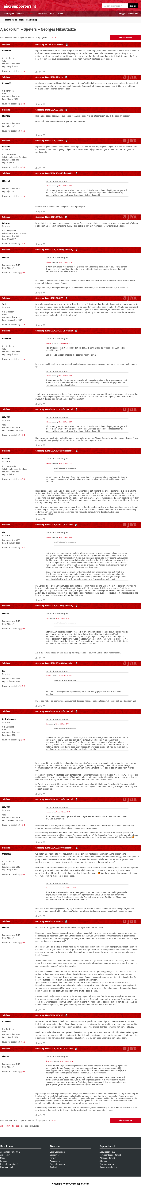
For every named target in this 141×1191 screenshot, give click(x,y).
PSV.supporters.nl (107, 1158)
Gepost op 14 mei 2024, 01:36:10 (49, 409)
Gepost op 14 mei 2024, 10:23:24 (49, 606)
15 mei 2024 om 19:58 (66, 1061)
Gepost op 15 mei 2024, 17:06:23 (49, 921)
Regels (21, 20)
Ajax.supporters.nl (107, 1152)
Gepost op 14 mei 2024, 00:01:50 (49, 298)
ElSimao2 (6, 116)
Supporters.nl (107, 1146)
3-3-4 (23, 547)
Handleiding (31, 20)
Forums (30, 14)
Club (52, 14)
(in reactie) (68, 173)
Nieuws (20, 14)
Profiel (60, 14)
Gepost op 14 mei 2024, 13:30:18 (49, 711)
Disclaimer (54, 1155)
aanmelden (133, 14)
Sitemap (103, 1161)
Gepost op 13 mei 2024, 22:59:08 (49, 141)
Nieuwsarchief (6, 1167)
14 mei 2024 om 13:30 (69, 888)
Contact (53, 1167)
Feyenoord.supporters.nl (110, 1155)
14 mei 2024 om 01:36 (65, 463)
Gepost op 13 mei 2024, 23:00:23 (49, 173)
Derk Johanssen (9, 719)
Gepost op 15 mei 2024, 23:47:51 (48, 1049)
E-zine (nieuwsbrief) (9, 1164)
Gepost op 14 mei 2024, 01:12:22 (48, 331)
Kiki (3, 532)
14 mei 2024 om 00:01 (63, 812)
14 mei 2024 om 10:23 (65, 676)
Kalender (4, 1161)
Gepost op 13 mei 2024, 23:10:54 (49, 217)
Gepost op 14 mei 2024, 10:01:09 (49, 451)
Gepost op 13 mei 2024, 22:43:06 (49, 110)
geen (23, 71)
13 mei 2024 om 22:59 (65, 186)
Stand (2, 1158)
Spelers (30, 29)
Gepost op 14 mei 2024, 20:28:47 (49, 848)
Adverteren (55, 1161)
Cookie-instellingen (108, 1167)
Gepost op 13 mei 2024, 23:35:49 (49, 250)
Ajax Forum (10, 29)
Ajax (8, 150)
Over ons (55, 1146)
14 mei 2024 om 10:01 (65, 537)
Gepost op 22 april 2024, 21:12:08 (49, 44)
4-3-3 (23, 167)
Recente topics (10, 20)
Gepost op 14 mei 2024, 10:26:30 (49, 663)
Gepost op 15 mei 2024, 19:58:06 (49, 1015)
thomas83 (6, 51)
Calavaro (6, 147)
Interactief (42, 14)
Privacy (53, 1158)
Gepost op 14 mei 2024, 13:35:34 (49, 799)
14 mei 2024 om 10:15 (62, 618)
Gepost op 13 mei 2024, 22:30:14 (49, 77)
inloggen (122, 14)
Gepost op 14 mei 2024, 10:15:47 (48, 525)
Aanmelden (5, 1152)
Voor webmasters (57, 1152)
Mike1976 (6, 417)
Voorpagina (9, 14)
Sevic (4, 304)
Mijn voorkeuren (107, 1164)
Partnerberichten (57, 1164)
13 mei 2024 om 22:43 (65, 343)
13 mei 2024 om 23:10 (65, 262)
